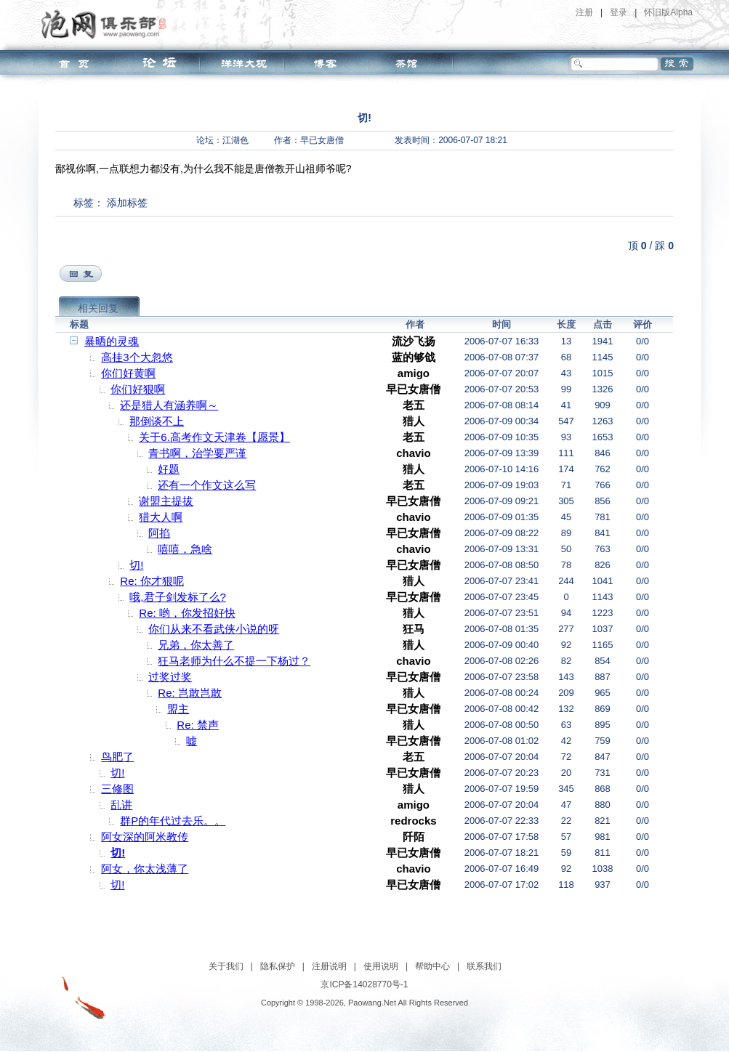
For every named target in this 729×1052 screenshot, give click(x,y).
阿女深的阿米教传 (144, 836)
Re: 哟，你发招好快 (187, 613)
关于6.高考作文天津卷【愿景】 (214, 437)
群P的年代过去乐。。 (172, 820)
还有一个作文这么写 (207, 485)
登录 (618, 12)
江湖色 (235, 140)
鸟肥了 (117, 756)
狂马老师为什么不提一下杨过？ (234, 661)
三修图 (117, 788)
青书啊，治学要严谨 (197, 453)
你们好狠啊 (137, 389)
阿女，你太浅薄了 (144, 868)
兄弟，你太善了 (196, 645)
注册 (584, 12)
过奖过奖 (170, 677)
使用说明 (380, 966)
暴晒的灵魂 (111, 341)
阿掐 (159, 533)
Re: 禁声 (198, 725)
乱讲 (121, 804)
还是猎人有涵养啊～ (169, 405)
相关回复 (98, 308)
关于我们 (226, 966)
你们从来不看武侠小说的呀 (213, 629)
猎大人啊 (160, 517)
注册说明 (329, 966)
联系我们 (484, 966)
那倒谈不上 (156, 421)
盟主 (178, 709)
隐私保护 (277, 966)
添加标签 (127, 203)
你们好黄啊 (128, 373)
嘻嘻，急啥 (185, 549)
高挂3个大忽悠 (136, 357)
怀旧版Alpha (668, 12)
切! (136, 565)
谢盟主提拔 (166, 501)
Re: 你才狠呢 (152, 581)
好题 (169, 469)
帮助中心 (432, 966)
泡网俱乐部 (107, 24)
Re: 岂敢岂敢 (190, 693)
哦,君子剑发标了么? (177, 597)
